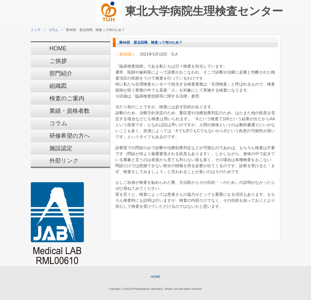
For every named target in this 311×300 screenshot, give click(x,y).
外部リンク (64, 160)
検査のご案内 (66, 98)
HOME (58, 48)
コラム (58, 123)
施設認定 (60, 148)
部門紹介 (60, 73)
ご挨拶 (58, 61)
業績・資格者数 (69, 110)
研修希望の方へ (69, 135)
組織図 (58, 86)
